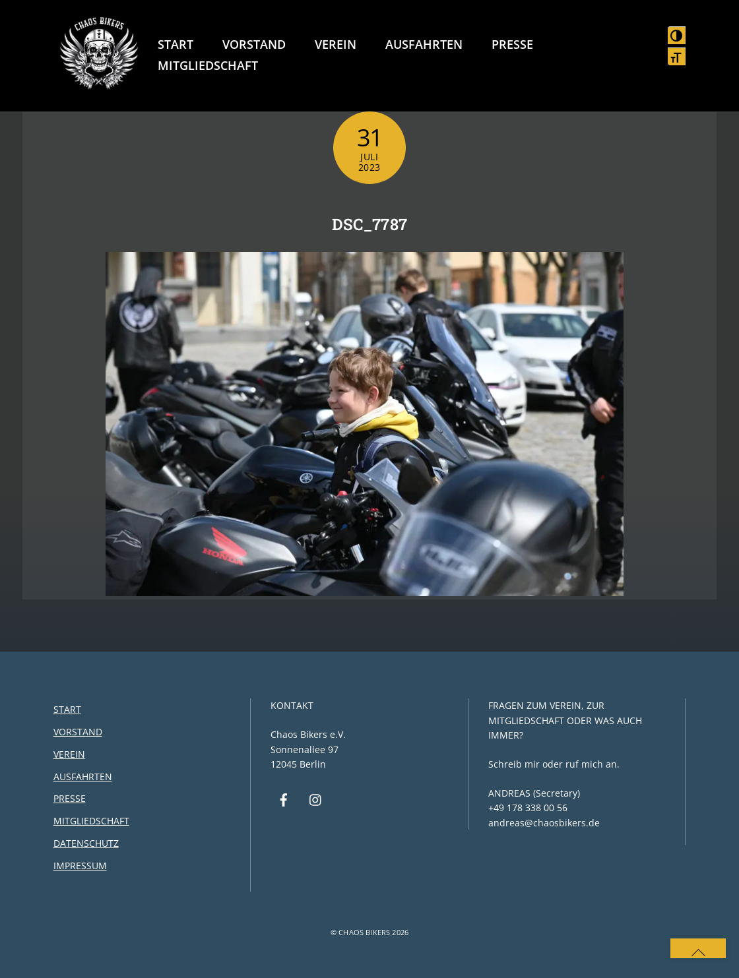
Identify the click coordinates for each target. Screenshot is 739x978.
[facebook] (284, 798)
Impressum (80, 865)
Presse (512, 44)
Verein (335, 44)
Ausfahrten (424, 44)
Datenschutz (86, 843)
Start (175, 44)
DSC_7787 (370, 224)
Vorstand (254, 44)
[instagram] (316, 798)
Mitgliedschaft (208, 65)
